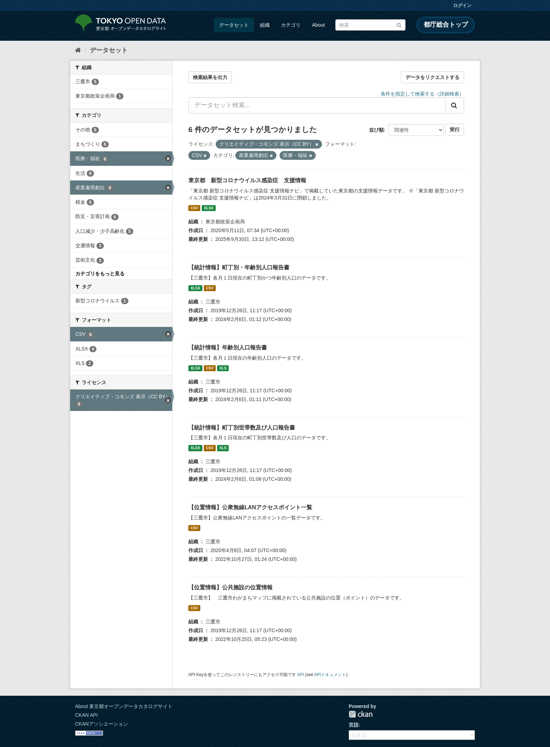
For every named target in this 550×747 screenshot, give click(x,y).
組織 (265, 25)
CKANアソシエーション (101, 724)
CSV (194, 208)
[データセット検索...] (316, 105)
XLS (222, 368)
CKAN (361, 714)
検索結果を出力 (210, 77)
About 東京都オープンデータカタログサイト (124, 706)
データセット (234, 25)
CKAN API (86, 715)
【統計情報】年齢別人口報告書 (227, 347)
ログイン (462, 5)
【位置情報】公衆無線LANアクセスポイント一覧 (250, 507)
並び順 (376, 130)
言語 (353, 725)
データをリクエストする (432, 77)
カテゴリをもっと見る (100, 273)
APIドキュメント (330, 674)
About (318, 25)
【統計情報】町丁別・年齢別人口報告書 (238, 267)
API (300, 674)
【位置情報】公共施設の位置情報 (230, 587)
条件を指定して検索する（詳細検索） (422, 94)
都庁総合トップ (446, 24)
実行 (455, 129)
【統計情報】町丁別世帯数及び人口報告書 (241, 428)
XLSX (208, 208)
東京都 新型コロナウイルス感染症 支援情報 (247, 180)
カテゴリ (291, 25)
